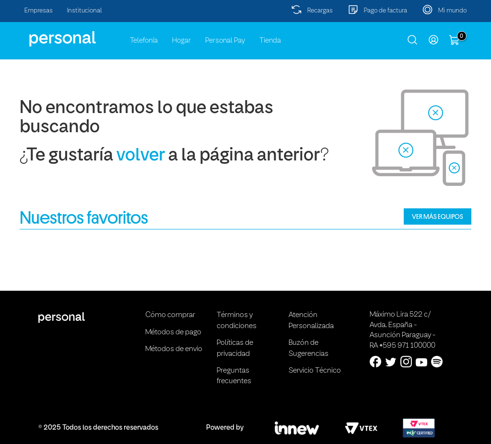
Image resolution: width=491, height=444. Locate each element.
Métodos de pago (173, 332)
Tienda (270, 40)
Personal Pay (225, 40)
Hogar (181, 40)
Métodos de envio (173, 349)
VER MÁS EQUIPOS (437, 216)
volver (141, 156)
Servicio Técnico (315, 370)
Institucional (84, 11)
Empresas (38, 11)
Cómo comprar (170, 315)
